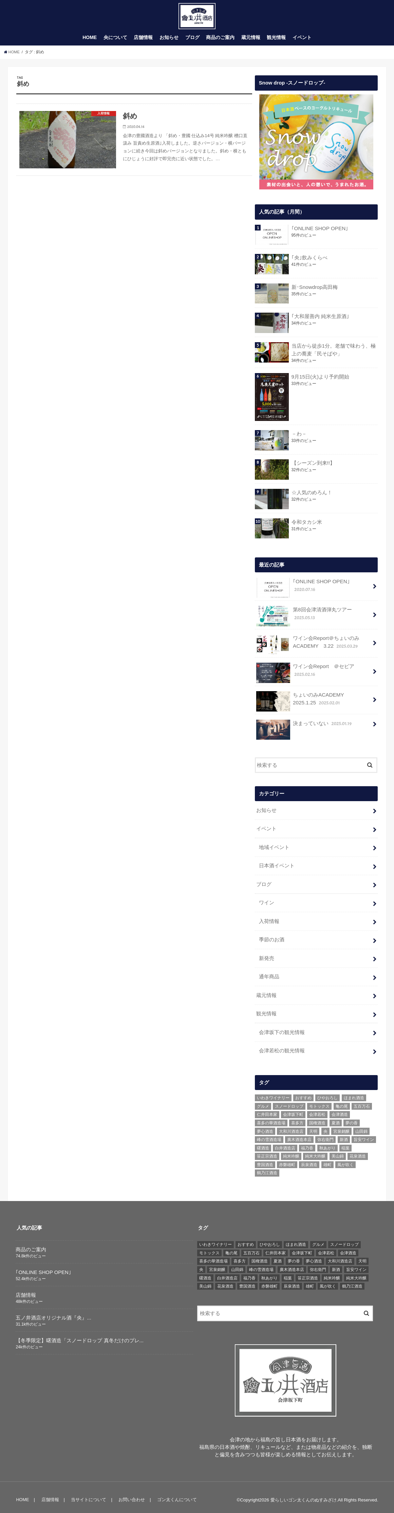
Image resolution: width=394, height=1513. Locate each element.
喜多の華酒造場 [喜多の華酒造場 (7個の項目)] (271, 1117)
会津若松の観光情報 (282, 1046)
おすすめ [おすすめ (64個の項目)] (303, 1092)
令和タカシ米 (306, 526)
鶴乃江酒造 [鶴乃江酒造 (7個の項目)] (267, 1167)
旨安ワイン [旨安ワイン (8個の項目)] (364, 1134)
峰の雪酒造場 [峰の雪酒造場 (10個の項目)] (269, 1134)
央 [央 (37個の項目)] (325, 1126)
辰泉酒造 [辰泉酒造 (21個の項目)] (309, 1159)
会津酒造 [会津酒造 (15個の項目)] (340, 1109)
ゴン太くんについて (174, 1494)
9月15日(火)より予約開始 (320, 380)
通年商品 (269, 974)
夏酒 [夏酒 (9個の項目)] (336, 1117)
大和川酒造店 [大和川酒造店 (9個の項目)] (291, 1126)
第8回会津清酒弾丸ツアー (304, 619)
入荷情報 (269, 920)
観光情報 (276, 41)
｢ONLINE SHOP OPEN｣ (318, 232)
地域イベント (274, 848)
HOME (89, 41)
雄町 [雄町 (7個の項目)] (327, 1159)
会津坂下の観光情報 (282, 1028)
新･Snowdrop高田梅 (314, 291)
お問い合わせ (130, 1494)
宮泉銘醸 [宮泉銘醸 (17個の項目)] (341, 1126)
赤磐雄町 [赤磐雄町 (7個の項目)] (287, 1159)
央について (115, 41)
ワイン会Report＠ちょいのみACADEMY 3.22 (307, 648)
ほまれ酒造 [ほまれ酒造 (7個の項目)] (354, 1092)
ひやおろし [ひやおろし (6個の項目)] (327, 1092)
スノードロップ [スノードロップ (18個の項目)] (289, 1101)
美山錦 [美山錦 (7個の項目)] (338, 1151)
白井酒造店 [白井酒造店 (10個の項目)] (285, 1142)
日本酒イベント (277, 866)
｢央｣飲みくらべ (309, 262)
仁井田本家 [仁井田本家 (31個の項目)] (267, 1109)
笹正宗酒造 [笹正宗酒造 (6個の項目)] (267, 1151)
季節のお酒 (271, 938)
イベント (302, 41)
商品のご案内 (220, 41)
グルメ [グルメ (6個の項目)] (263, 1101)
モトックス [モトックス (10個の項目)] (319, 1101)
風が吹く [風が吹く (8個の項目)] (345, 1159)
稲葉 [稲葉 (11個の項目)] (345, 1142)
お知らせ (169, 41)
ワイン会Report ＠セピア (305, 676)
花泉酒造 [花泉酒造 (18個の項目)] (358, 1151)
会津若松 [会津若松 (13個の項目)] (317, 1109)
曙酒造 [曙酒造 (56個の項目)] (263, 1142)
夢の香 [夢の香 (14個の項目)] (351, 1117)
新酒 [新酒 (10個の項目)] (344, 1134)
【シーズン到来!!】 (313, 466)
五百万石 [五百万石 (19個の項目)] (362, 1101)
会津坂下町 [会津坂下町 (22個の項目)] (293, 1109)
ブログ (192, 41)
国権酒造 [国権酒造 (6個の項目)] (317, 1117)
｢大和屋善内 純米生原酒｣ (320, 321)
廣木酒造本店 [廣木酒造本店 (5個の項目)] (299, 1134)
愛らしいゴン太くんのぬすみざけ (303, 1494)
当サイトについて (87, 1494)
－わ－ (298, 437)
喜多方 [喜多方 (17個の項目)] (297, 1117)
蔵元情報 (250, 41)
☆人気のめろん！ (311, 496)
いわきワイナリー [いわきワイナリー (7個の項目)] (273, 1092)
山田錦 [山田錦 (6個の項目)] (361, 1126)
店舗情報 (143, 41)
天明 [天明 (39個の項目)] (313, 1126)
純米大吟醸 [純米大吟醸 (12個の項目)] (315, 1151)
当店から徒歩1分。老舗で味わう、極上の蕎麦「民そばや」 (333, 353)
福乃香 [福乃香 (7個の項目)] (307, 1142)
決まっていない (304, 728)
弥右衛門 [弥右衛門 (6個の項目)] (325, 1134)
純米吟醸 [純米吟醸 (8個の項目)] (291, 1151)
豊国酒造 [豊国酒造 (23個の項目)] (265, 1159)
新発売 (266, 956)
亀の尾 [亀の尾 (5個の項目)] (342, 1101)
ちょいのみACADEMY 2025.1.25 (313, 704)
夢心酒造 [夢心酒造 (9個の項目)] (265, 1126)
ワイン (266, 902)
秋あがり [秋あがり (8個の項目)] (327, 1142)
